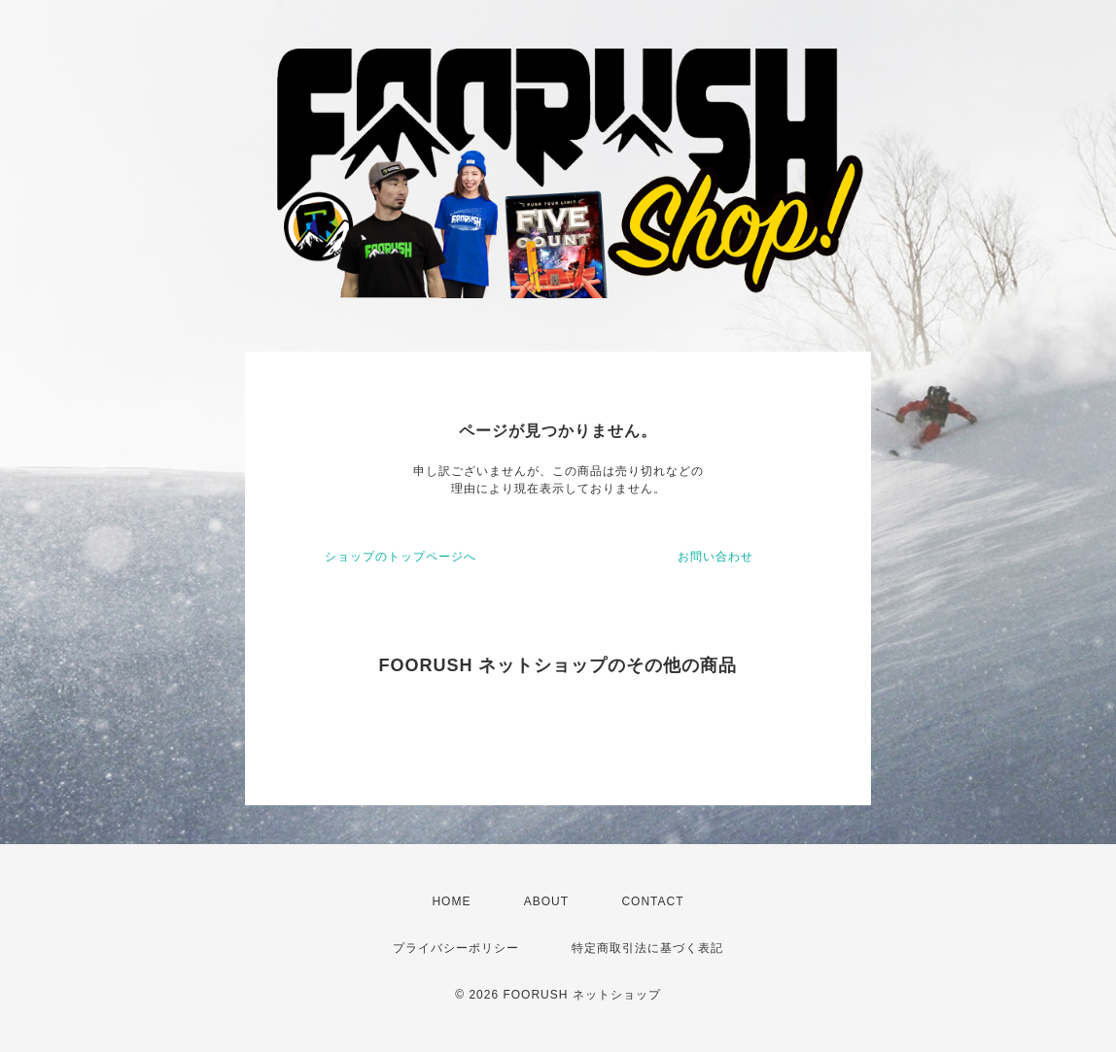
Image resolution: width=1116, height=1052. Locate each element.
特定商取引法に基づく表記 (647, 948)
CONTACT (652, 901)
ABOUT (546, 901)
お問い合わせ (715, 556)
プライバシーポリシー (456, 948)
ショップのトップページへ (400, 556)
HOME (451, 901)
